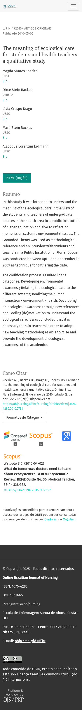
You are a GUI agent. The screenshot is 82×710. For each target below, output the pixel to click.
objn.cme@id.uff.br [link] (30, 641)
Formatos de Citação (23, 417)
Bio (5, 81)
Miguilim (69, 519)
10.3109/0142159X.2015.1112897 (27, 490)
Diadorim (51, 519)
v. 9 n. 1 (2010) (13, 28)
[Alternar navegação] (73, 6)
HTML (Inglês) (16, 178)
